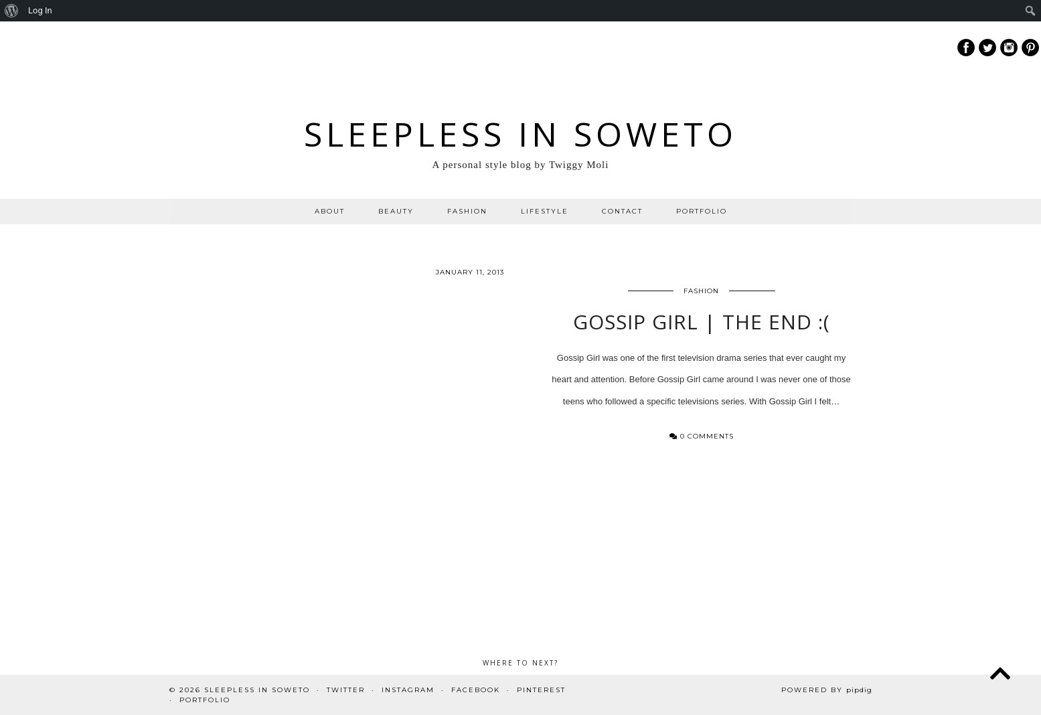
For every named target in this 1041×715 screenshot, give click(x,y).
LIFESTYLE (544, 211)
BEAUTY (396, 211)
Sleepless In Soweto (520, 134)
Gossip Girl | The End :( (701, 329)
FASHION (467, 211)
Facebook (475, 690)
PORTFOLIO (701, 211)
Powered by (826, 690)
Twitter (346, 690)
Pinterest (541, 690)
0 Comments (701, 444)
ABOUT (330, 211)
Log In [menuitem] (40, 10)
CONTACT (622, 211)
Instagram (408, 690)
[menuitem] (11, 10)
